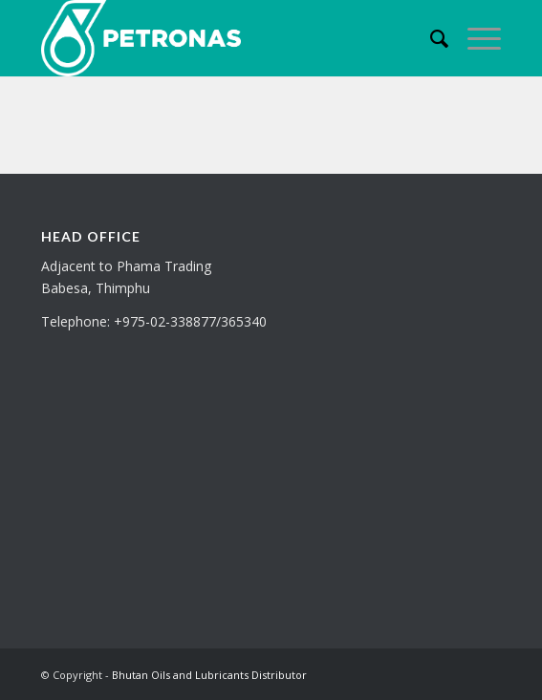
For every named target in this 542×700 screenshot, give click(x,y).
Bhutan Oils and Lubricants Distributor (209, 675)
